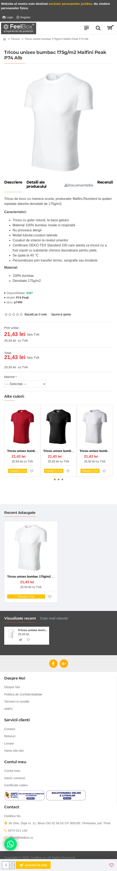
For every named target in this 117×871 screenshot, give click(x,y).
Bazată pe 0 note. (36, 314)
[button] (55, 479)
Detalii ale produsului (36, 184)
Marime (9, 377)
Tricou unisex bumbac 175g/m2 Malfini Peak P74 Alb (32, 630)
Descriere (13, 182)
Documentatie (78, 185)
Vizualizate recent (20, 618)
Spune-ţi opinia (61, 314)
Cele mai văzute (54, 618)
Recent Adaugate (19, 512)
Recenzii (105, 182)
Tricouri (15, 38)
